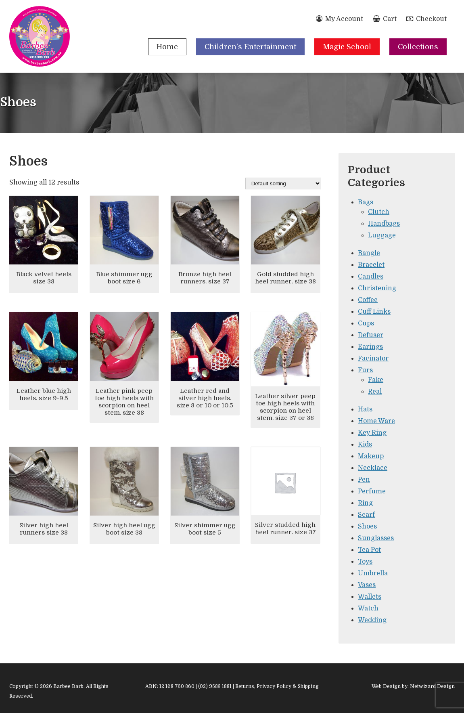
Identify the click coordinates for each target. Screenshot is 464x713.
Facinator (373, 358)
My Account (339, 19)
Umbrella (373, 573)
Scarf (366, 514)
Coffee (368, 300)
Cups (366, 323)
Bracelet (371, 264)
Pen (364, 479)
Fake (375, 380)
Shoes (367, 526)
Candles (370, 276)
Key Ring (372, 432)
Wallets (369, 596)
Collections (418, 47)
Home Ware (376, 421)
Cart (385, 19)
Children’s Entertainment (250, 47)
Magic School (347, 47)
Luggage (382, 235)
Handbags (384, 223)
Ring (365, 503)
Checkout (426, 19)
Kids (365, 444)
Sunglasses (376, 538)
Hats (365, 409)
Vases (367, 585)
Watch (368, 608)
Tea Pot (369, 550)
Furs (365, 370)
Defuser (370, 335)
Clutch (378, 212)
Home (167, 47)
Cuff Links (374, 311)
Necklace (372, 468)
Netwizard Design (432, 686)
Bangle (369, 253)
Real (375, 391)
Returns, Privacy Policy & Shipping (277, 686)
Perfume (372, 491)
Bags (365, 202)
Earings (370, 346)
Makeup (371, 456)
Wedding (372, 620)
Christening (377, 288)
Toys (365, 561)
